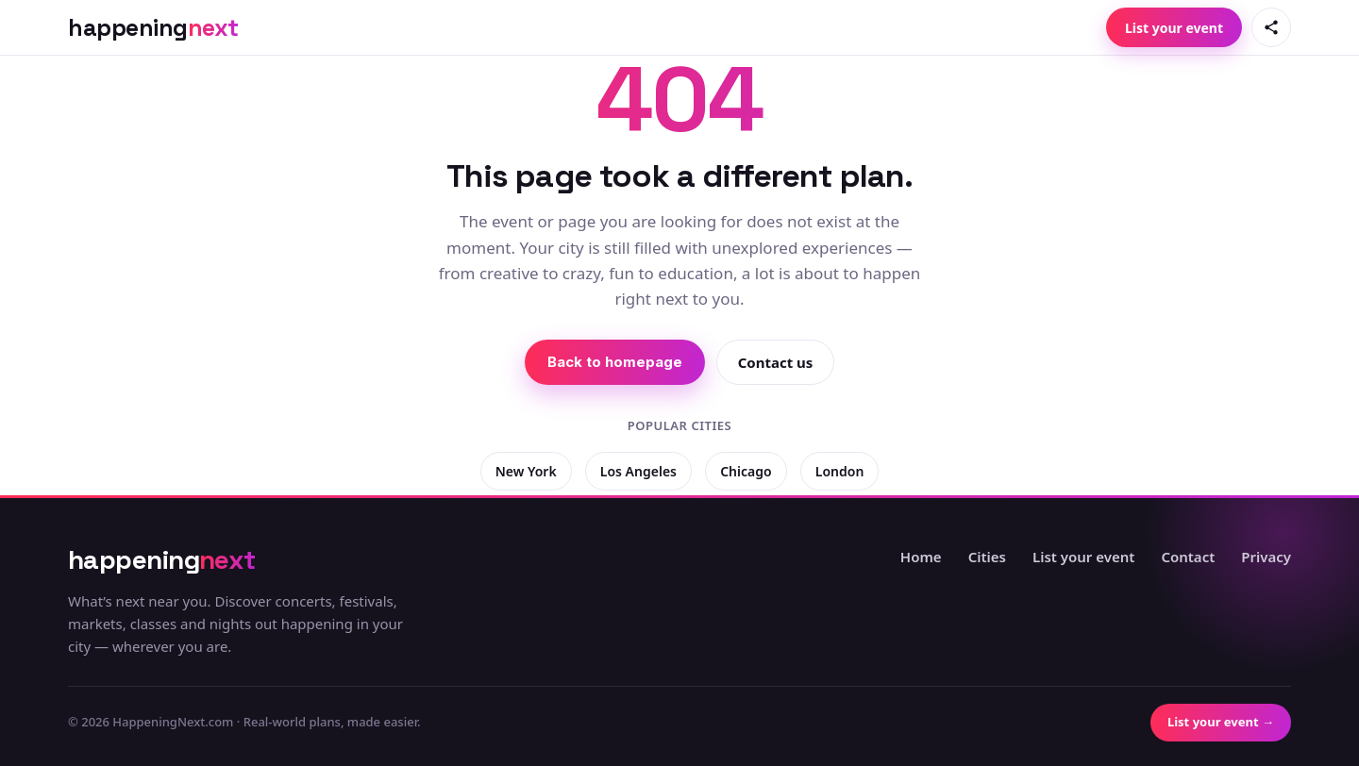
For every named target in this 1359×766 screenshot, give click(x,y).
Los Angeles (638, 471)
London (839, 471)
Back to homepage (614, 362)
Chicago (745, 471)
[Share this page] (1271, 27)
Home (921, 556)
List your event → (1220, 721)
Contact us (776, 362)
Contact (1188, 556)
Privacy (1266, 556)
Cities (987, 556)
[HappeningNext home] (153, 27)
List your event (1174, 28)
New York (526, 471)
